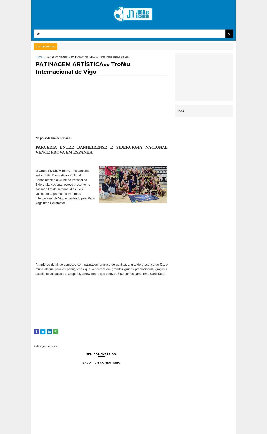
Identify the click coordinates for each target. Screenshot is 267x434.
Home (39, 56)
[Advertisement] (102, 112)
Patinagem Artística (56, 56)
